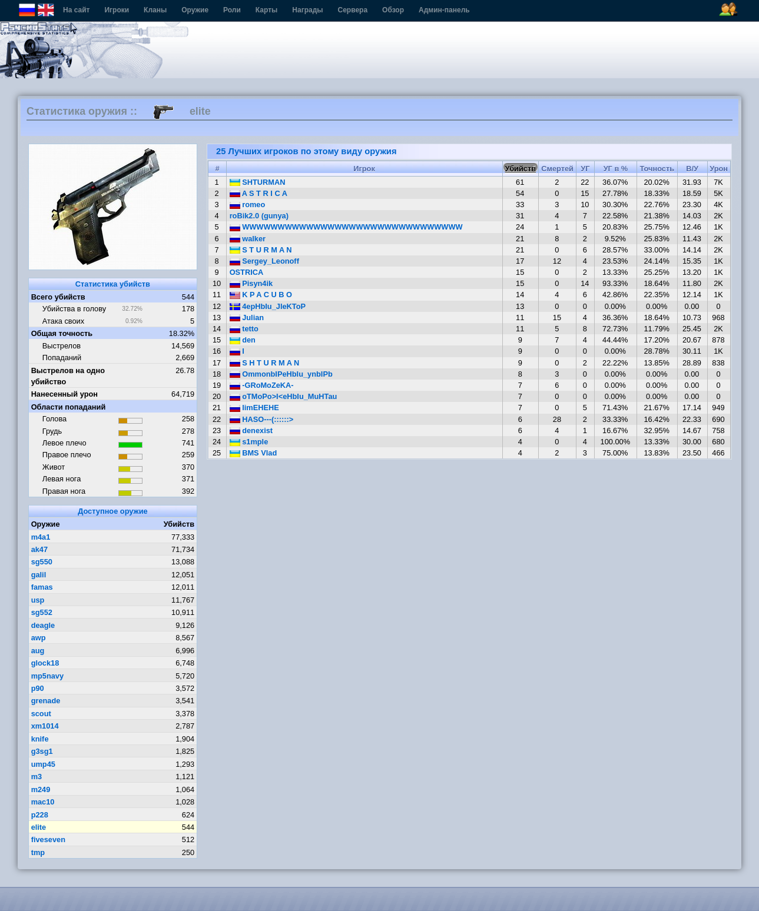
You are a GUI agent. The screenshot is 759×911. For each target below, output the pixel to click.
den (243, 339)
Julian (247, 317)
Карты (266, 10)
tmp (38, 852)
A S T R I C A (258, 193)
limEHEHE (254, 407)
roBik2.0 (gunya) (259, 215)
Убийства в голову (74, 308)
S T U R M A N (261, 249)
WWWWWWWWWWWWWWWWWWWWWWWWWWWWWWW (346, 226)
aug (38, 650)
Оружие (194, 10)
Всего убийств (58, 296)
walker (248, 238)
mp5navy (47, 675)
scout (41, 713)
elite (39, 827)
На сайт (76, 10)
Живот (53, 467)
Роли (232, 10)
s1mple (249, 441)
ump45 (43, 764)
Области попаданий (68, 407)
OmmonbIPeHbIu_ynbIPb (281, 374)
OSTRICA (247, 272)
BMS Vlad (253, 452)
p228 (39, 814)
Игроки (116, 10)
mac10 (43, 801)
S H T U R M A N (265, 362)
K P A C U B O (261, 294)
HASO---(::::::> (262, 419)
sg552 (41, 612)
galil (39, 574)
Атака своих (63, 321)
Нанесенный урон (64, 394)
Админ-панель (444, 10)
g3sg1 (42, 751)
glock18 (45, 663)
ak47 (39, 549)
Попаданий (61, 357)
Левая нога (61, 478)
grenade (46, 700)
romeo (248, 204)
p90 (37, 688)
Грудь (52, 431)
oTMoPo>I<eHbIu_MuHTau (283, 396)
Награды (307, 10)
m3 (36, 776)
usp (38, 600)
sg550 (41, 561)
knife (40, 738)
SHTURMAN (258, 182)
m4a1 (41, 537)
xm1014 (45, 726)
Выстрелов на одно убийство (68, 376)
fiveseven (48, 839)
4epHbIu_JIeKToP (268, 306)
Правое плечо (66, 454)
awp (38, 637)
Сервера (353, 10)
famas (42, 587)
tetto (244, 328)
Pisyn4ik (251, 283)
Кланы (155, 10)
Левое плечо (64, 442)
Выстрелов (61, 345)
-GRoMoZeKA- (262, 385)
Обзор (393, 10)
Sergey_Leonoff (264, 261)
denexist (251, 430)
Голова (54, 418)
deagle (43, 625)
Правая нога (63, 491)
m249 (41, 789)
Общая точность (62, 333)
